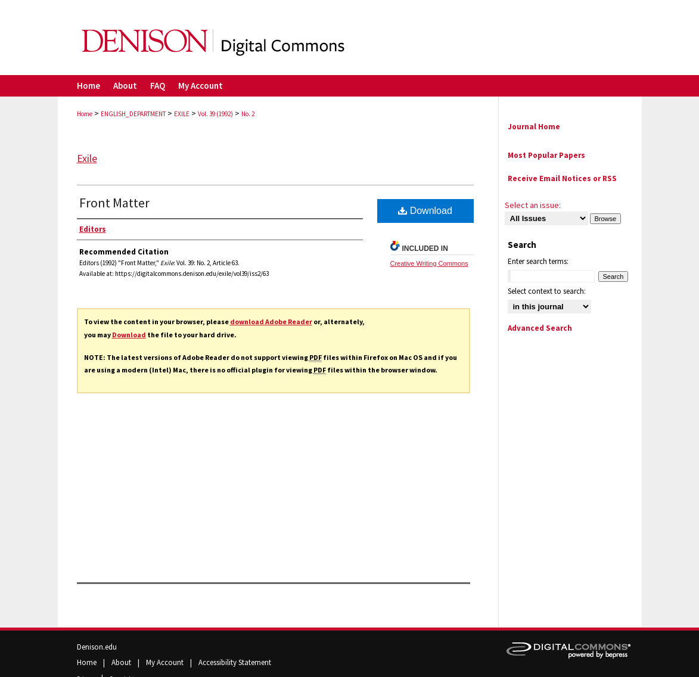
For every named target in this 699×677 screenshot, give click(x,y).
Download (129, 334)
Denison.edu (97, 647)
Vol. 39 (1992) (215, 114)
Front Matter (114, 202)
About (122, 662)
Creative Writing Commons (429, 263)
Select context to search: (547, 291)
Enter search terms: (538, 261)
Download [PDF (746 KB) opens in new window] (425, 211)
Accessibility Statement (234, 662)
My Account (165, 662)
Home (84, 114)
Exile (87, 158)
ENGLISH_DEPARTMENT (133, 114)
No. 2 (247, 114)
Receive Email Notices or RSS (562, 178)
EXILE (181, 114)
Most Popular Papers (546, 155)
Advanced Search (540, 328)
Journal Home (534, 127)
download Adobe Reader (271, 321)
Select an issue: (533, 205)
